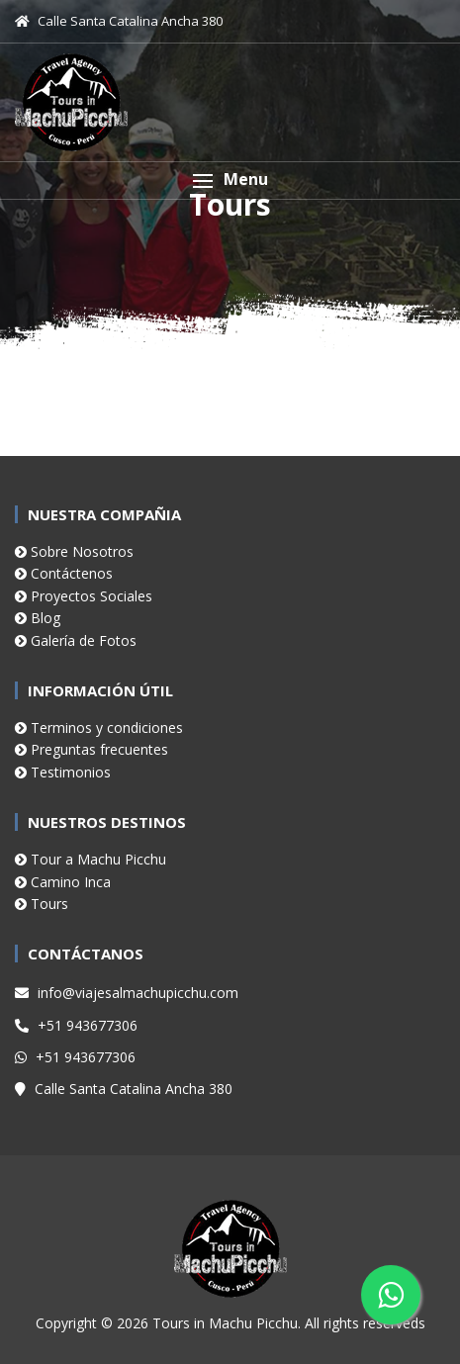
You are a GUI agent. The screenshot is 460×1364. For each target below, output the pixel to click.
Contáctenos (64, 573)
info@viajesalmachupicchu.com (126, 992)
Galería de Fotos (76, 640)
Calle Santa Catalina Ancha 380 (123, 1088)
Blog (37, 617)
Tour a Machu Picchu (90, 859)
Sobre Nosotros (74, 551)
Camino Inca (63, 881)
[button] (230, 180)
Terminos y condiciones (99, 727)
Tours (41, 903)
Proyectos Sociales (83, 596)
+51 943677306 (76, 1025)
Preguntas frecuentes (91, 749)
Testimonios (63, 772)
